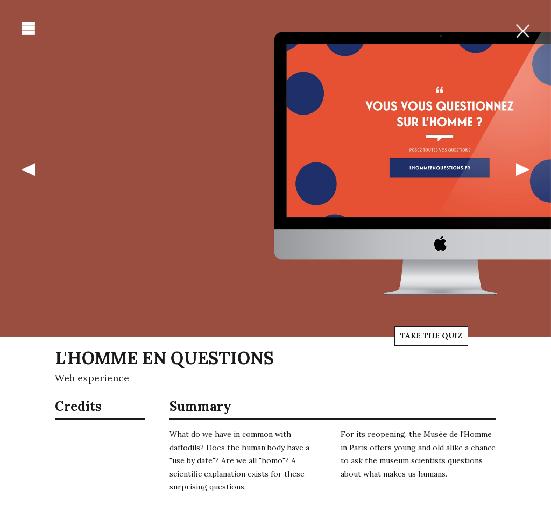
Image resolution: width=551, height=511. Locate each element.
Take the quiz (431, 335)
